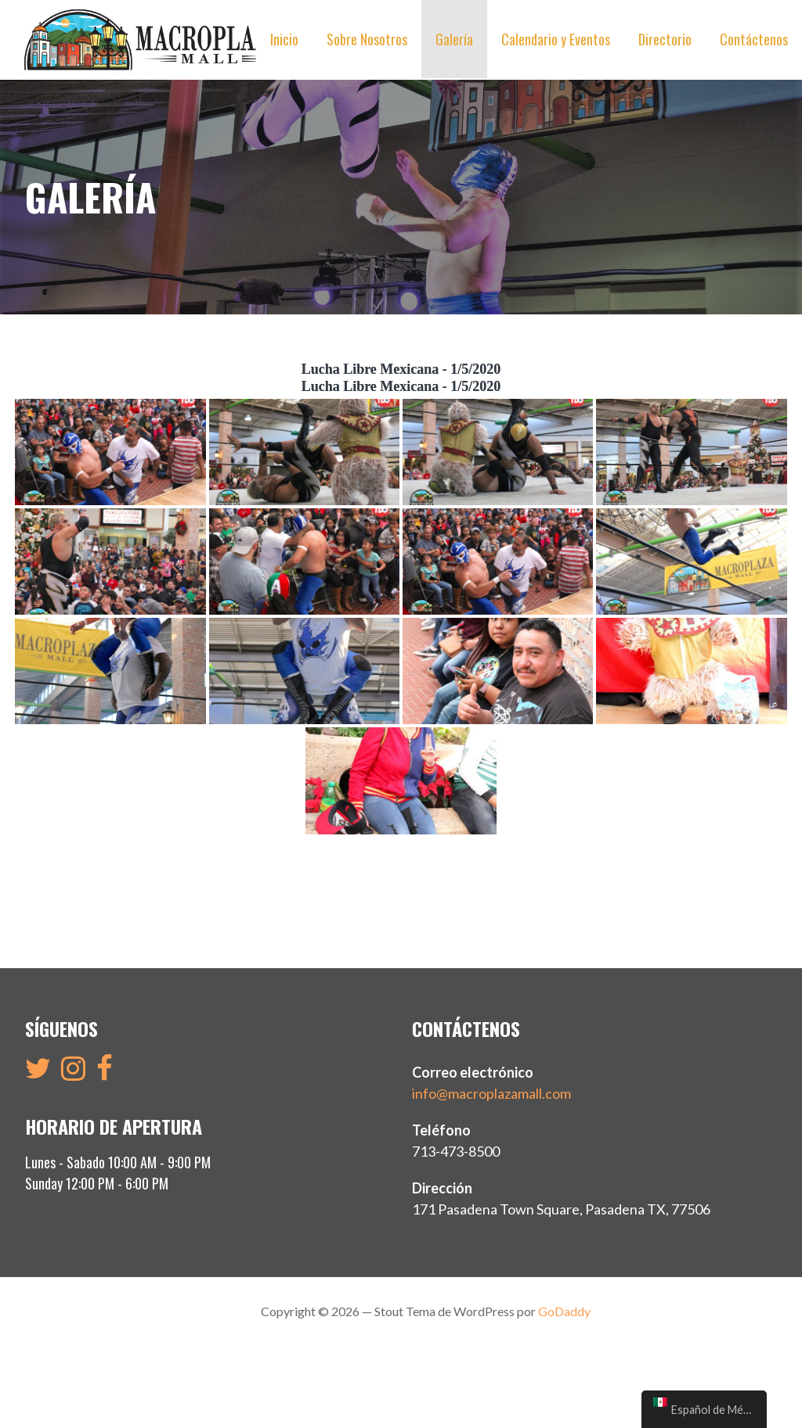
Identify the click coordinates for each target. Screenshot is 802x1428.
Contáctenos (754, 39)
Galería (454, 39)
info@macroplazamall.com (491, 1093)
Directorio (665, 39)
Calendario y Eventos (555, 39)
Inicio (284, 39)
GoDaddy (564, 1311)
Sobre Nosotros (367, 39)
